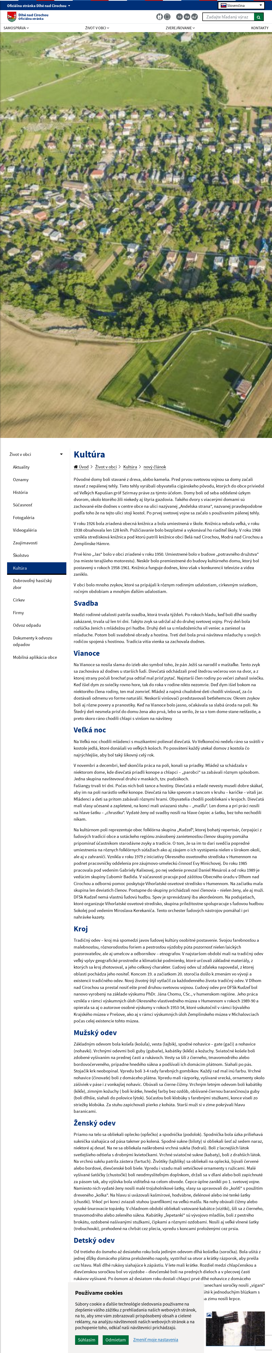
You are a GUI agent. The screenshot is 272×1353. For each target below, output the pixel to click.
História (20, 492)
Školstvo (21, 555)
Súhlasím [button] (86, 1340)
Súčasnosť (22, 505)
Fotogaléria (23, 517)
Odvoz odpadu (27, 625)
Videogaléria (25, 530)
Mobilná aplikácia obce (35, 657)
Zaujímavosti (25, 543)
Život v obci (20, 454)
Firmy (18, 612)
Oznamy (21, 479)
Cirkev (19, 600)
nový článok (155, 467)
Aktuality (21, 467)
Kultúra (20, 568)
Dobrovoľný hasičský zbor (32, 584)
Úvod (81, 467)
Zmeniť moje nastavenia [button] (155, 1339)
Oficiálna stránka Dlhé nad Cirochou (38, 5)
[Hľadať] (259, 17)
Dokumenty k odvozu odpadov (32, 641)
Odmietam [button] (116, 1340)
